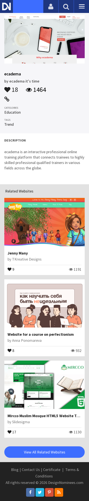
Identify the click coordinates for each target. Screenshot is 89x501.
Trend (9, 124)
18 (11, 87)
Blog (15, 469)
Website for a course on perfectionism (41, 334)
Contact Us (31, 469)
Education (12, 112)
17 (12, 431)
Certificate (51, 469)
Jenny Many (18, 253)
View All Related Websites (44, 452)
